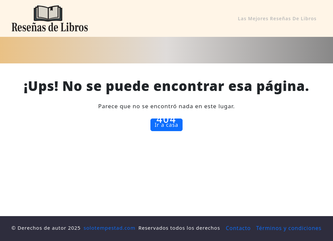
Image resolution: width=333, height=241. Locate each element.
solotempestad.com (109, 227)
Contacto (238, 228)
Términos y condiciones (289, 228)
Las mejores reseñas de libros (277, 18)
